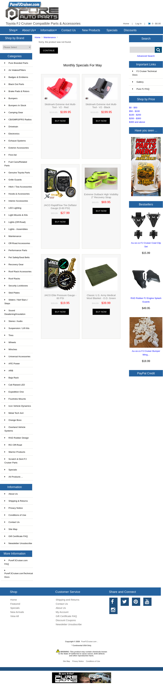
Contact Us (68, 30)
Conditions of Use (15, 515)
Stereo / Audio (13, 321)
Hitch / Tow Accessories (18, 187)
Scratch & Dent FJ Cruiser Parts (15, 461)
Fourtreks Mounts (15, 399)
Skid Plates (12, 293)
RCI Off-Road (13, 445)
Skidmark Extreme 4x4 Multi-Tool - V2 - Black (101, 106)
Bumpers (10, 98)
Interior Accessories (16, 201)
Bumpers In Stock (15, 105)
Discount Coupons (66, 620)
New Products (91, 30)
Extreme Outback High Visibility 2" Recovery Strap (101, 196)
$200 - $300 (135, 118)
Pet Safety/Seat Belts (17, 257)
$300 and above (137, 122)
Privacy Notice (13, 508)
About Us (28, 30)
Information (48, 30)
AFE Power (12, 363)
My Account (62, 612)
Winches (10, 349)
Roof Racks (12, 278)
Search (146, 38)
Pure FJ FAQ (140, 89)
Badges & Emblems (16, 77)
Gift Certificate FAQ (16, 536)
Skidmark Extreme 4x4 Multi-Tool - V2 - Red (60, 106)
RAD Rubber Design (16, 438)
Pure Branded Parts (16, 63)
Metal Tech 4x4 (13, 413)
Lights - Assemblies (16, 229)
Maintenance (50, 37)
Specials (112, 30)
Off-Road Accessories (17, 243)
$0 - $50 (133, 107)
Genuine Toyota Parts (17, 172)
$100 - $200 (135, 115)
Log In (138, 23)
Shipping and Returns (67, 599)
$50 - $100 (134, 111)
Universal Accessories (17, 356)
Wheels (10, 342)
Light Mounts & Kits (16, 215)
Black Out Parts (14, 84)
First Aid (10, 155)
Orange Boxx (13, 420)
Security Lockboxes (16, 285)
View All (14, 616)
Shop (12, 30)
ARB (8, 370)
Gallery (137, 82)
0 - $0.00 (154, 23)
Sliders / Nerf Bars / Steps (16, 302)
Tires (8, 335)
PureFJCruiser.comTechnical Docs (18, 573)
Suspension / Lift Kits (16, 328)
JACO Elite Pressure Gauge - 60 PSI (60, 297)
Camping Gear (13, 112)
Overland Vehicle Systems (14, 429)
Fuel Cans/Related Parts (15, 164)
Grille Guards (13, 179)
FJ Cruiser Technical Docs (144, 73)
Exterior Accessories (16, 148)
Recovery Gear (13, 264)
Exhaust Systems (15, 141)
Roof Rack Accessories (18, 271)
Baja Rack (11, 377)
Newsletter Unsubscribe (18, 543)
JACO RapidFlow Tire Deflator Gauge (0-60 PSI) (60, 207)
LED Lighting (12, 208)
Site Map (10, 529)
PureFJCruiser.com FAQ (16, 562)
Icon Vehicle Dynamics (17, 406)
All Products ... (13, 477)
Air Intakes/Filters (15, 70)
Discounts (130, 30)
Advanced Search (146, 56)
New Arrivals (17, 612)
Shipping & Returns (16, 501)
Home (126, 23)
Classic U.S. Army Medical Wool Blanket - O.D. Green (101, 297)
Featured (15, 603)
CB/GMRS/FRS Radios (18, 119)
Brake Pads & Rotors (16, 91)
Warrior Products (14, 452)
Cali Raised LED (14, 385)
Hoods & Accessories (17, 194)
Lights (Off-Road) (15, 222)
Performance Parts (15, 250)
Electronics (11, 133)
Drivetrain (11, 126)
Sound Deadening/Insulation (14, 312)
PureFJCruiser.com (89, 641)
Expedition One (14, 392)
